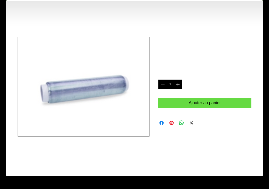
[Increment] (178, 84)
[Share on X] (191, 123)
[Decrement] (162, 84)
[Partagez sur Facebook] (161, 123)
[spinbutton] (170, 84)
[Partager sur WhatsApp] (181, 123)
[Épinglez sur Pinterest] (171, 123)
